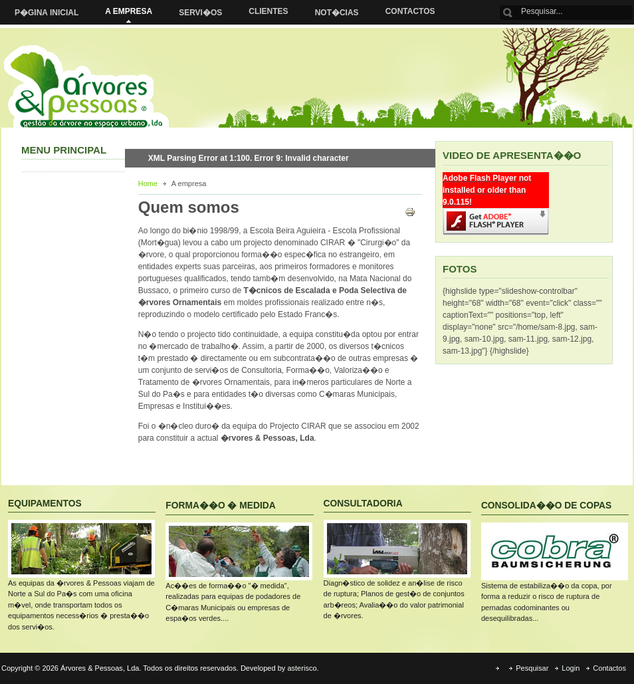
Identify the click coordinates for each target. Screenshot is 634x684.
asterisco (301, 668)
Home (148, 183)
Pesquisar (532, 668)
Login (571, 668)
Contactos (609, 668)
